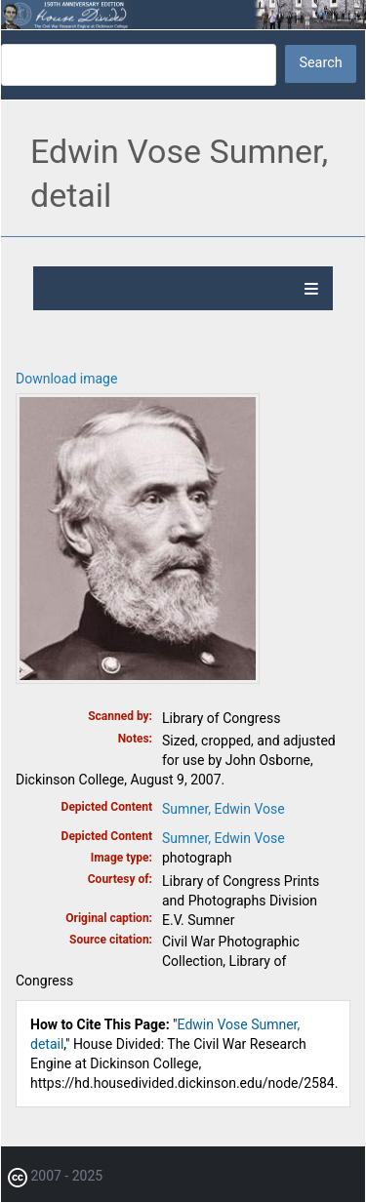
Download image (66, 378)
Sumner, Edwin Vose (223, 809)
